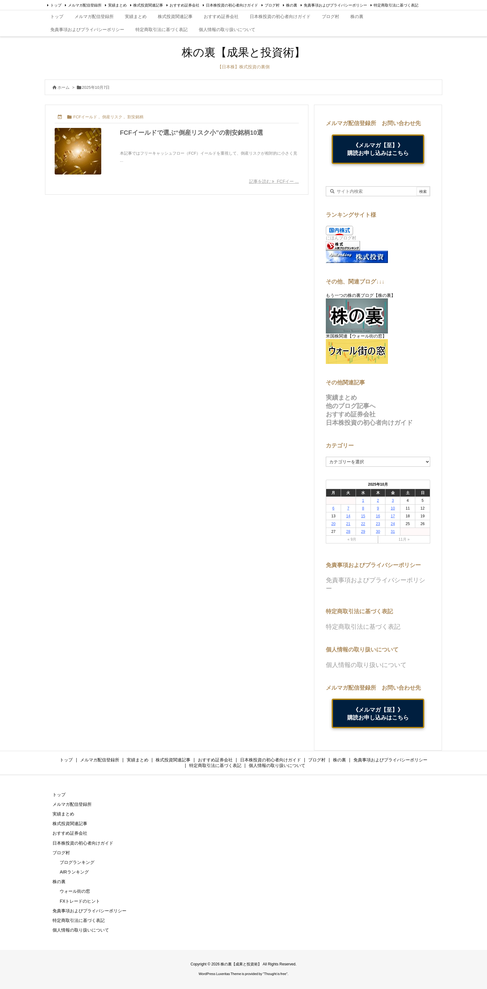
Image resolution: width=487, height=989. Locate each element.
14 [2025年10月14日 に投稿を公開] (348, 516)
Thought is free (275, 974)
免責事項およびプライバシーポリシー (335, 5)
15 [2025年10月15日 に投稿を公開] (363, 516)
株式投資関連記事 (148, 5)
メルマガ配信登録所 (85, 5)
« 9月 (352, 539)
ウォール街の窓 (75, 891)
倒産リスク (112, 117)
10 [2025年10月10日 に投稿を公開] (393, 508)
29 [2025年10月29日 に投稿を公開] (363, 531)
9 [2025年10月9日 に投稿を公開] (378, 508)
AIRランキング (74, 871)
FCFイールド (85, 117)
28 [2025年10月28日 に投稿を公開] (348, 531)
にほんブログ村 (341, 237)
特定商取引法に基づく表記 (396, 5)
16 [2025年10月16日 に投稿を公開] (378, 516)
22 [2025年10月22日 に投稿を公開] (363, 524)
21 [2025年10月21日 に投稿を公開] (348, 524)
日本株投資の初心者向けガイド (232, 5)
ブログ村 (272, 5)
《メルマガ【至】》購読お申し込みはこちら (378, 149)
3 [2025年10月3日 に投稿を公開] (393, 500)
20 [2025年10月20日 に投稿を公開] (333, 524)
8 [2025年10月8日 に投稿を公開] (363, 508)
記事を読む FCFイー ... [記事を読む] (274, 181)
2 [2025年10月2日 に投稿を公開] (378, 500)
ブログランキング (77, 862)
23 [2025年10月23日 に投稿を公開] (378, 524)
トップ (55, 5)
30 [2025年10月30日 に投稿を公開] (378, 531)
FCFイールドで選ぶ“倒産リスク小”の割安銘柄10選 (191, 132)
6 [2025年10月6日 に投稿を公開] (333, 508)
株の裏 (291, 5)
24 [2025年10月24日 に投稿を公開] (393, 524)
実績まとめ (117, 5)
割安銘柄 (135, 117)
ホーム (63, 87)
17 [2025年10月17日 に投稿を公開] (393, 516)
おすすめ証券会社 (184, 5)
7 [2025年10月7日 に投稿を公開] (348, 508)
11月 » (403, 539)
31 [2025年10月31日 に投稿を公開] (393, 531)
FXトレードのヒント (80, 901)
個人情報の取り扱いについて (366, 664)
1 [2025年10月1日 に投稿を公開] (363, 500)
